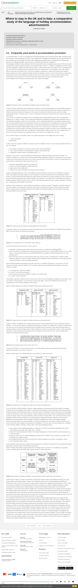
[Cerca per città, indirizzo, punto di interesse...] (16, 8)
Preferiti (50, 3)
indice (39, 525)
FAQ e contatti (61, 540)
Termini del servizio (34, 581)
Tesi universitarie (10, 13)
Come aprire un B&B (7, 537)
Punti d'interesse (43, 543)
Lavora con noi (61, 545)
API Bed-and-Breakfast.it (64, 559)
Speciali (41, 540)
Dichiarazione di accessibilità (65, 556)
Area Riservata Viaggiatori (64, 554)
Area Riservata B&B (62, 551)
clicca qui (30, 586)
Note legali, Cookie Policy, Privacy (66, 548)
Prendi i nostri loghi (62, 543)
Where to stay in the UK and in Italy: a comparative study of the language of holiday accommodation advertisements (33, 13)
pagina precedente (31, 525)
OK (74, 586)
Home (3, 12)
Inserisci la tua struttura (70, 2)
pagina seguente (47, 525)
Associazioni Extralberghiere (8, 543)
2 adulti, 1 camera (57, 8)
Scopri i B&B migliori (44, 552)
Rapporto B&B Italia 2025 (8, 549)
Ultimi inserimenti (43, 558)
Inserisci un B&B (62, 537)
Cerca (71, 8)
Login (55, 3)
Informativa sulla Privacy (44, 581)
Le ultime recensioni (44, 555)
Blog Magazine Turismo (45, 537)
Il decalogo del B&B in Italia (8, 552)
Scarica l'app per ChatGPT (64, 562)
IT (60, 3)
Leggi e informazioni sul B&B (9, 540)
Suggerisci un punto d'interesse (46, 545)
